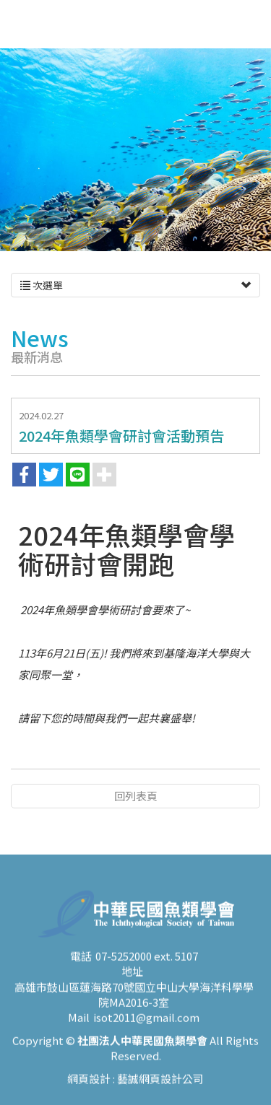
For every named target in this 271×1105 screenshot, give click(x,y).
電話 (81, 964)
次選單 (135, 285)
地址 (132, 979)
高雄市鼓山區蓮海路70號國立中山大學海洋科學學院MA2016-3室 (134, 1003)
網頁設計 (89, 1087)
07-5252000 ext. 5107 (146, 964)
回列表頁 (136, 795)
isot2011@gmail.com (146, 1026)
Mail (79, 1026)
